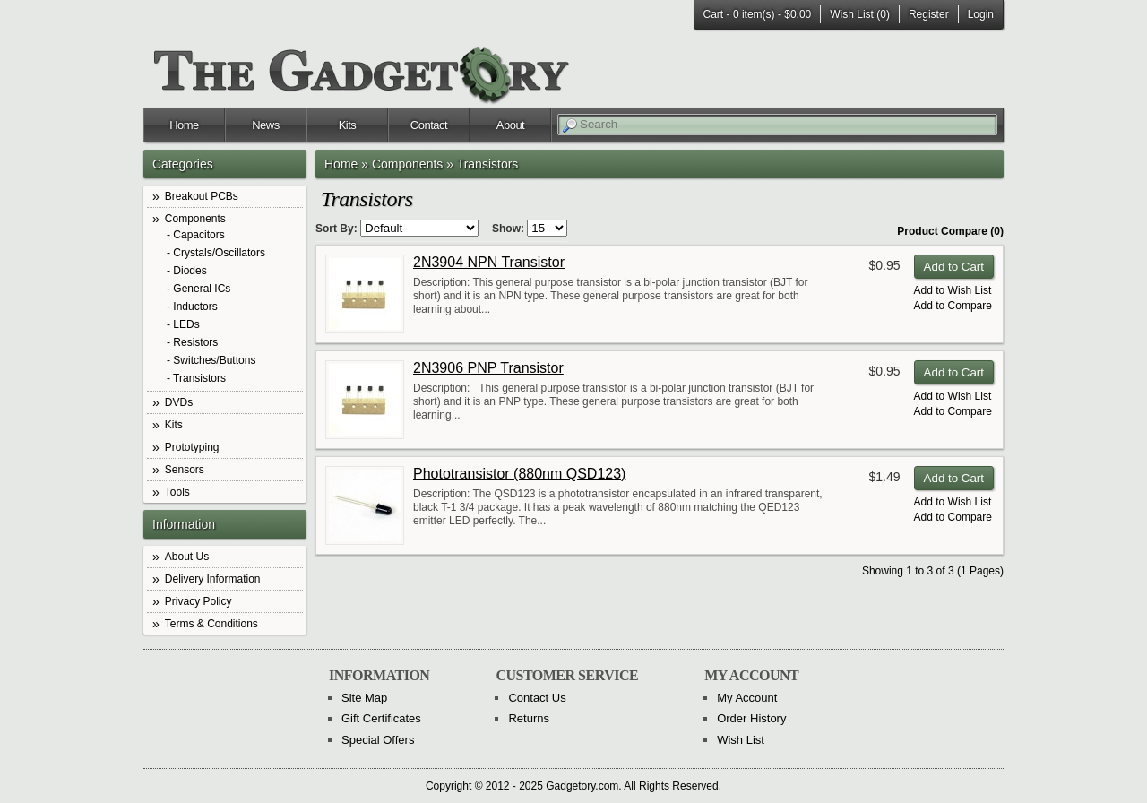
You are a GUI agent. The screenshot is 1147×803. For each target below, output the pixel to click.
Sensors (184, 469)
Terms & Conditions (211, 623)
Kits (348, 125)
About (510, 125)
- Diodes (187, 271)
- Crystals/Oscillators (216, 253)
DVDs (179, 402)
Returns (528, 718)
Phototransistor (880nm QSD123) (519, 473)
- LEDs (183, 325)
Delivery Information (213, 579)
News (266, 125)
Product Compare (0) (950, 231)
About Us (187, 556)
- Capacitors (196, 235)
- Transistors (196, 378)
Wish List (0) (860, 14)
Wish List (740, 740)
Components (195, 218)
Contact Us (536, 697)
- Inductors (192, 307)
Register (929, 14)
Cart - (757, 14)
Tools (177, 492)
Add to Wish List (953, 290)
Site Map (364, 697)
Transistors (488, 164)
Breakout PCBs (201, 196)
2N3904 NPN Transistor (489, 262)
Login (981, 14)
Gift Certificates (381, 718)
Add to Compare (953, 305)
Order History (751, 718)
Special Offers (377, 740)
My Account (747, 697)
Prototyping (192, 447)
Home (184, 125)
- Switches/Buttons (211, 361)
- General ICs (198, 289)
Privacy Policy (198, 601)
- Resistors (192, 343)
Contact (428, 125)
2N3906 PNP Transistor (488, 368)
